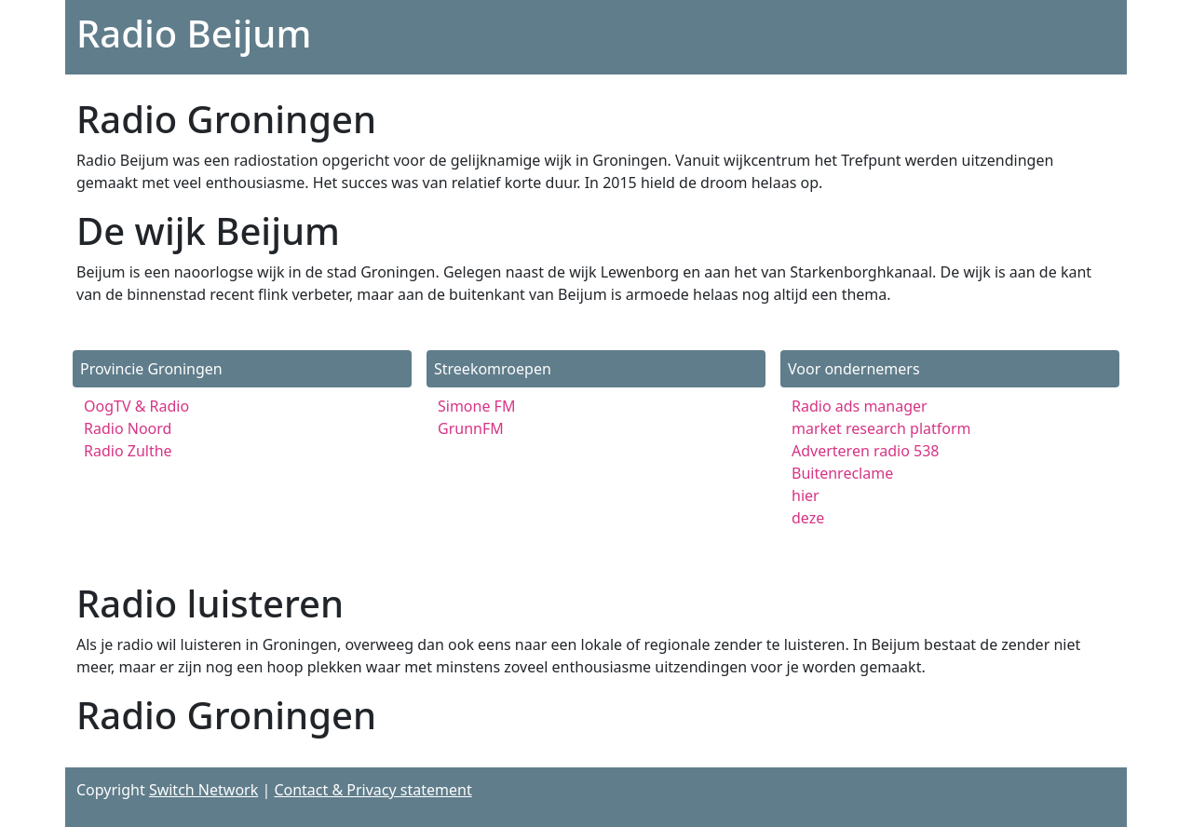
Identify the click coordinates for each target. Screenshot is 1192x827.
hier (806, 495)
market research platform (881, 428)
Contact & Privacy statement (372, 790)
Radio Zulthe (128, 451)
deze (808, 518)
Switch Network (203, 790)
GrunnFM (471, 428)
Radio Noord (127, 428)
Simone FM (476, 406)
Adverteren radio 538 (866, 451)
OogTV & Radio (136, 406)
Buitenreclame (842, 473)
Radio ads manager (860, 406)
